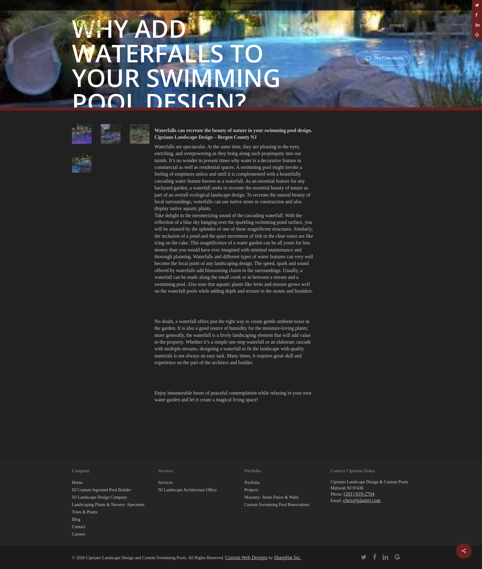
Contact (78, 526)
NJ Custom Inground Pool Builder (101, 490)
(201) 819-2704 (359, 494)
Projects (251, 490)
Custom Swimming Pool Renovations (276, 504)
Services (165, 482)
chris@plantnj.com (362, 500)
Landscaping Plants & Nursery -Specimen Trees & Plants (108, 508)
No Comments (383, 58)
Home (77, 482)
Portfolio (252, 482)
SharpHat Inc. (287, 557)
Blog (76, 519)
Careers (78, 534)
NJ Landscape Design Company (99, 497)
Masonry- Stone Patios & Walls (271, 497)
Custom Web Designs (246, 557)
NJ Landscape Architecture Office (187, 490)
